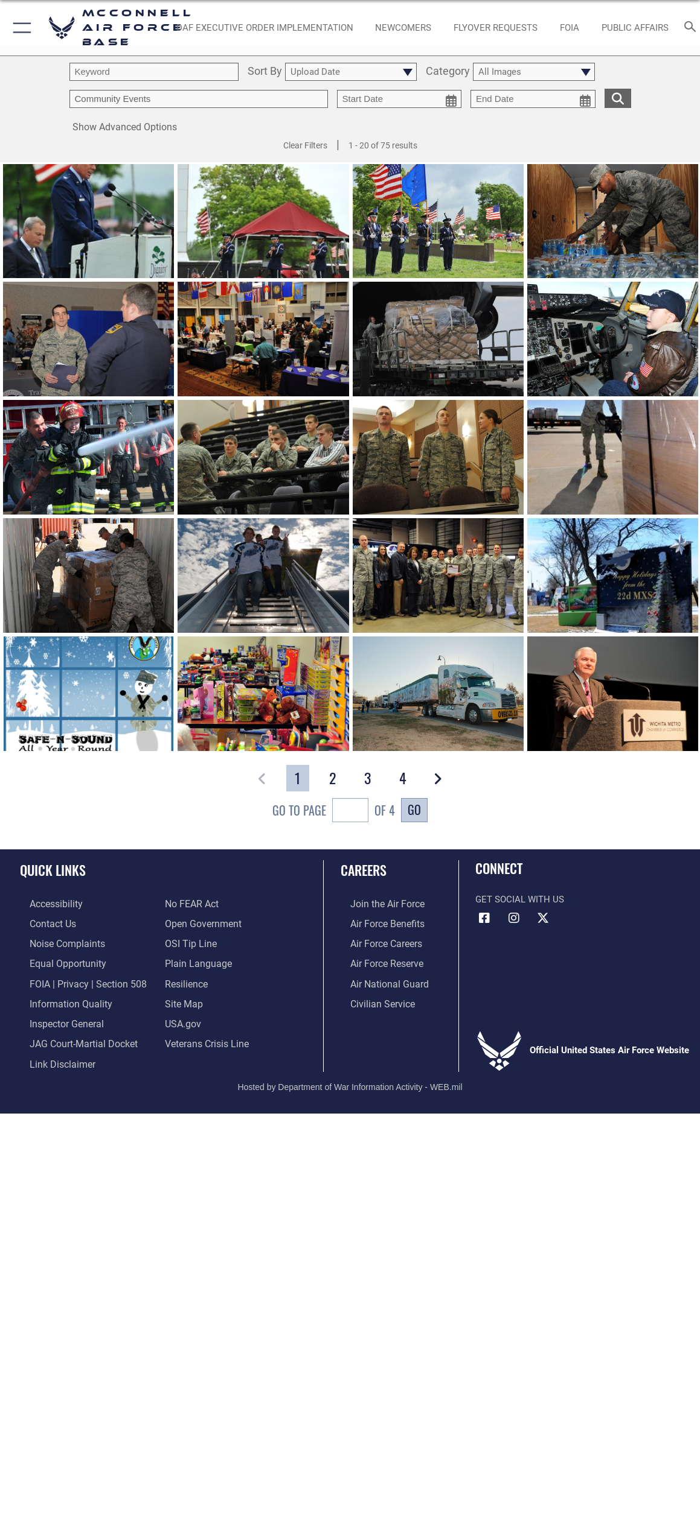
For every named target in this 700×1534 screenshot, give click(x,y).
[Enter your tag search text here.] (198, 99)
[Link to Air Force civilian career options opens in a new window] (371, 998)
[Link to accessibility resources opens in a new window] (46, 903)
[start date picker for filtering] (399, 99)
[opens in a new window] (265, 28)
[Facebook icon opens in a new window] (484, 918)
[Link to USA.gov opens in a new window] (182, 1017)
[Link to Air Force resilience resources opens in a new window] (186, 979)
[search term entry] (154, 72)
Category (448, 72)
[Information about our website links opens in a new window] (51, 1055)
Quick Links (53, 870)
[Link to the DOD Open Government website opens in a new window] (201, 922)
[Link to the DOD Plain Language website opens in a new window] (195, 960)
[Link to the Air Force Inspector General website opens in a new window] (55, 1017)
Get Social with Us (519, 899)
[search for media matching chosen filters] (618, 98)
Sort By (265, 72)
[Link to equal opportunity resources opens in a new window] (56, 960)
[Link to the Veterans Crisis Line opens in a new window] (205, 1035)
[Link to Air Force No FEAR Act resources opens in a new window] (191, 903)
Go (414, 809)
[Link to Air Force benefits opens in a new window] (377, 922)
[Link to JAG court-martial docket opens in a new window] (72, 1035)
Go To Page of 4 (333, 811)
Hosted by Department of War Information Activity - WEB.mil (349, 1077)
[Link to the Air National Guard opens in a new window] (378, 979)
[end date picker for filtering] (533, 99)
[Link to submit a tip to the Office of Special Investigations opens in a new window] (189, 941)
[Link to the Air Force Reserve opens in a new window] (376, 960)
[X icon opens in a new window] (543, 918)
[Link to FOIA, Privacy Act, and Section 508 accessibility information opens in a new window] (75, 979)
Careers (364, 870)
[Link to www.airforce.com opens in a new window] (377, 903)
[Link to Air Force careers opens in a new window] (376, 941)
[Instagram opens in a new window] (514, 918)
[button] (19, 27)
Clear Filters (305, 145)
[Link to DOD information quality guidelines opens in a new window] (58, 998)
